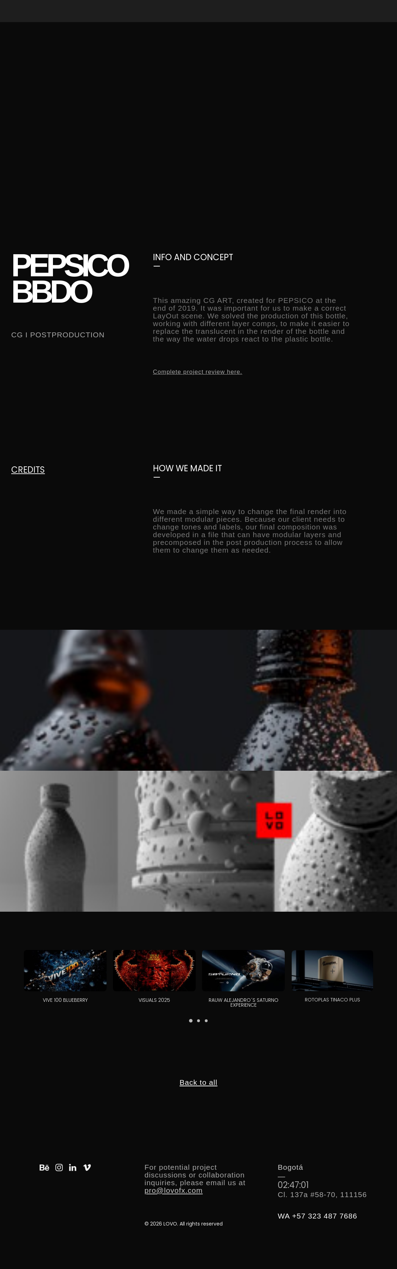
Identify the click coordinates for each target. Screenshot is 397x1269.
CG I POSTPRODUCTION (58, 335)
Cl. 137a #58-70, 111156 (322, 1194)
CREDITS (28, 469)
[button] (65, 970)
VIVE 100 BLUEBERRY (65, 999)
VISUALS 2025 (154, 995)
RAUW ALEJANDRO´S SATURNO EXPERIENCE (243, 990)
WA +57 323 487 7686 (317, 1216)
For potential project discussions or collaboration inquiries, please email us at (194, 1175)
